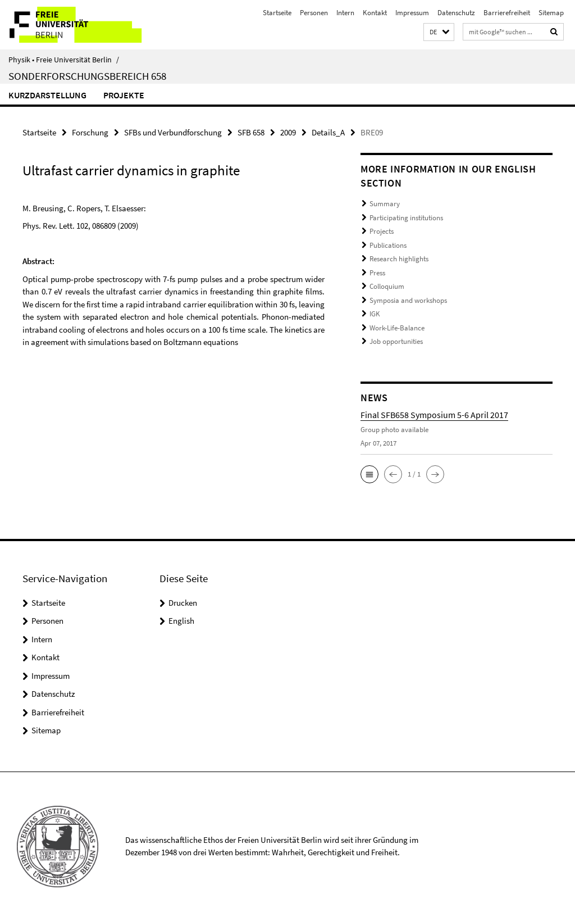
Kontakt (375, 12)
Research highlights (398, 259)
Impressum (412, 12)
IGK (374, 314)
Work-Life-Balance (397, 328)
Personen (314, 12)
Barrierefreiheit (506, 12)
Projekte (123, 95)
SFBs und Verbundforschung (173, 132)
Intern (345, 12)
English (181, 620)
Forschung (90, 132)
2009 (288, 132)
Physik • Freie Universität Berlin (63, 59)
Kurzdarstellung (47, 95)
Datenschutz (456, 12)
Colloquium (386, 286)
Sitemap (551, 12)
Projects (381, 231)
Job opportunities (396, 341)
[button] (438, 32)
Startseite (277, 12)
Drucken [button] (182, 602)
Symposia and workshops (408, 300)
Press (377, 273)
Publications (388, 245)
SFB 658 (251, 132)
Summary (384, 203)
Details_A (328, 132)
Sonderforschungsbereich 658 (87, 76)
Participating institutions (406, 218)
